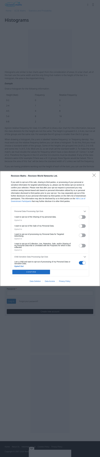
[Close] (94, 176)
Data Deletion (35, 281)
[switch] (82, 217)
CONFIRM (31, 272)
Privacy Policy (64, 281)
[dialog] (50, 228)
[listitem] (50, 211)
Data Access (50, 281)
